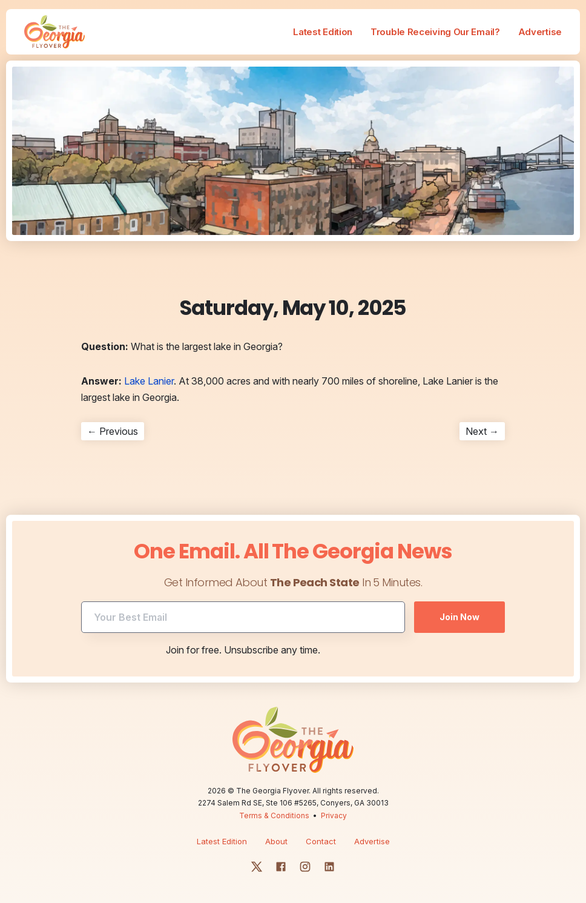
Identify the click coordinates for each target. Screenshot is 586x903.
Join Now (459, 617)
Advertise (540, 32)
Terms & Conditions (274, 815)
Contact (321, 841)
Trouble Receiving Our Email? (435, 32)
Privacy (334, 815)
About (276, 841)
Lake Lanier (149, 381)
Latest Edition (322, 32)
